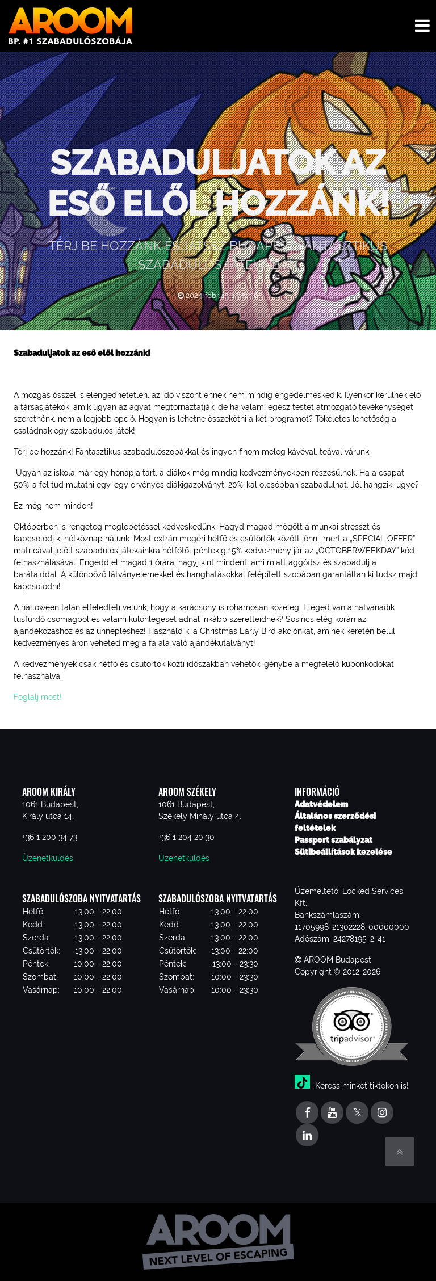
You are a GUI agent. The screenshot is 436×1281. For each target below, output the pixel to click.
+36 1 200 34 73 (49, 837)
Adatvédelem (321, 804)
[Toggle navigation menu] (422, 26)
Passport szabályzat (333, 840)
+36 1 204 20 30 (186, 837)
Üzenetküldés (47, 858)
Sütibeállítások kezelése (343, 851)
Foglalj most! (39, 697)
